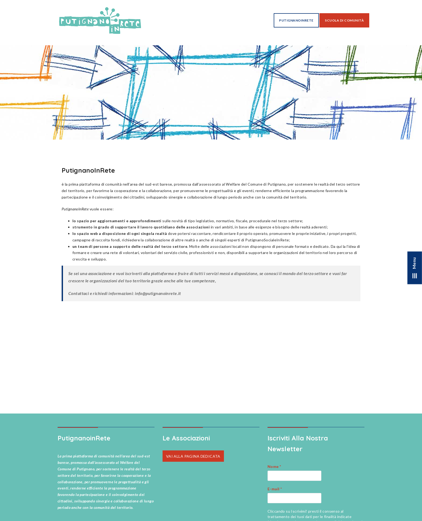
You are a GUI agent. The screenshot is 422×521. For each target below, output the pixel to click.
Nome (274, 466)
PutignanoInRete (296, 20)
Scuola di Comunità (344, 20)
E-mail (275, 489)
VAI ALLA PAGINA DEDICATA (193, 456)
